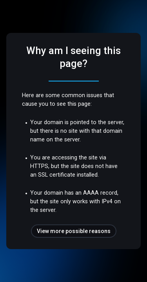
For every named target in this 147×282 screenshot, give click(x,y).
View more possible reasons (74, 231)
